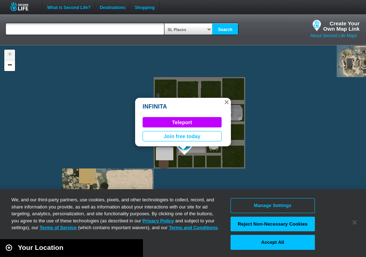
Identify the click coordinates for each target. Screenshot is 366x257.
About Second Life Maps (333, 35)
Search (225, 29)
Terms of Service (58, 227)
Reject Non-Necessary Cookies (272, 224)
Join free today (182, 136)
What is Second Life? (68, 7)
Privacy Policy (158, 220)
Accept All (272, 242)
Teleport (182, 122)
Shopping (144, 7)
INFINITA (155, 107)
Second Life (23, 6)
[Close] (354, 222)
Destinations (112, 7)
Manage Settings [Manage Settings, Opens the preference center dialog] (272, 205)
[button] (226, 102)
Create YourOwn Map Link (341, 26)
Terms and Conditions (193, 227)
